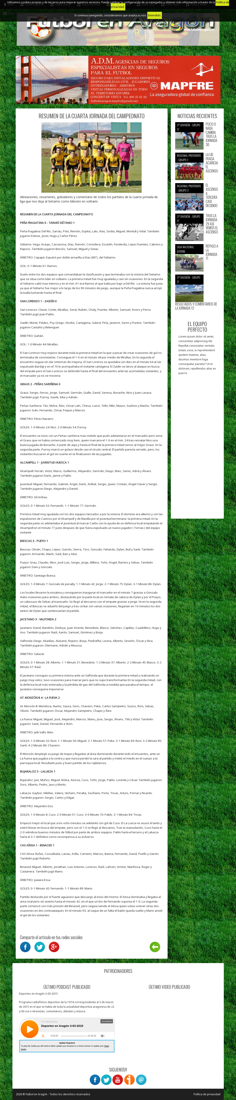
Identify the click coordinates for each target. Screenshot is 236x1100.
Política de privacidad (207, 1094)
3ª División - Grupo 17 (188, 127)
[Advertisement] (197, 449)
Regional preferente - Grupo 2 (189, 188)
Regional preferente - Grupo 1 (189, 157)
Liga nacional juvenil (185, 249)
